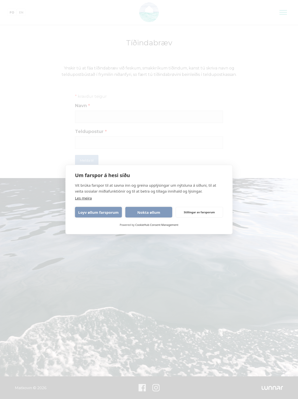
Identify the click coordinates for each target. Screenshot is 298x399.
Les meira (83, 198)
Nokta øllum (148, 212)
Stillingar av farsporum (199, 212)
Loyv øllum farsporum (98, 212)
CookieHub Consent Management (156, 225)
